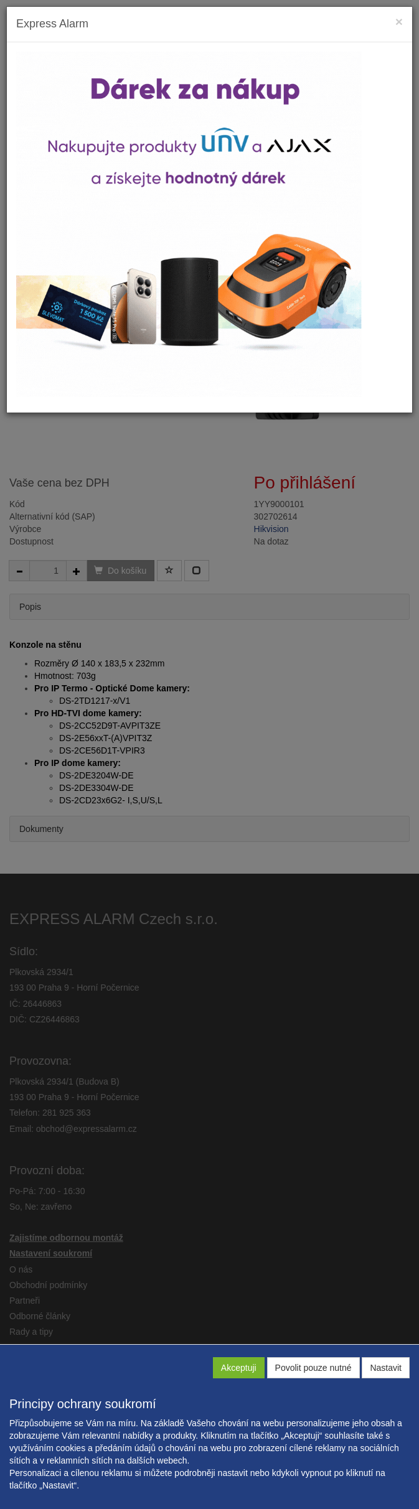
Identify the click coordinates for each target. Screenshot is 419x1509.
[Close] (399, 21)
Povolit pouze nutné (313, 1368)
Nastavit (386, 1368)
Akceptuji (239, 1368)
